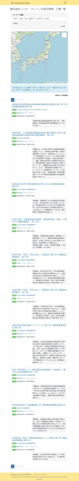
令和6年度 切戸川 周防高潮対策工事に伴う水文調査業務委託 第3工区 (38, 185)
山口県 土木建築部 (23, 138)
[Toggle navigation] (65, 2)
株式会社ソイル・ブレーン (26, 113)
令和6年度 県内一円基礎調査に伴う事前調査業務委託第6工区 (38, 405)
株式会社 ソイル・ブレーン (27, 378)
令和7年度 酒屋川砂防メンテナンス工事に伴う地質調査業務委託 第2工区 (39, 326)
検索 (62, 26)
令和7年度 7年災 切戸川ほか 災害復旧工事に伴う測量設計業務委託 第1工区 (39, 291)
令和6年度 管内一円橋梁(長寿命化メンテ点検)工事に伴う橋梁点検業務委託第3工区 (39, 439)
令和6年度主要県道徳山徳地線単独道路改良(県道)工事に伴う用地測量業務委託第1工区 (39, 105)
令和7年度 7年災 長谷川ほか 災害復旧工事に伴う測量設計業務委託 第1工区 (39, 255)
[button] (14, 34)
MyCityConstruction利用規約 (21, 474)
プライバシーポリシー (40, 474)
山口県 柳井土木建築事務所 (26, 330)
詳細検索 (15, 23)
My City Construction (20, 3)
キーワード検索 (18, 15)
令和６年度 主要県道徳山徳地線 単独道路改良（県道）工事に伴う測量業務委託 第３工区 (39, 220)
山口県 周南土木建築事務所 (26, 189)
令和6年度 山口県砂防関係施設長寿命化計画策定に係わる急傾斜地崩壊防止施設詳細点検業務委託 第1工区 (39, 133)
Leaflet (48, 82)
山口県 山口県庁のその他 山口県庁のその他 (31, 110)
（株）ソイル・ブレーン (25, 228)
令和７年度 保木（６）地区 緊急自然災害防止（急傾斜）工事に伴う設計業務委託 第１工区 (39, 370)
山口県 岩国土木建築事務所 (26, 375)
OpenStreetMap (57, 82)
